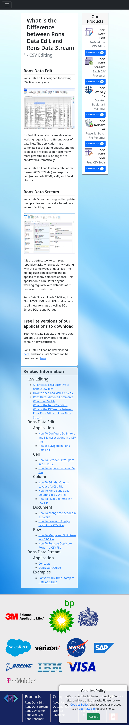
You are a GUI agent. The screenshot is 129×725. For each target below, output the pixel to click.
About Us (58, 702)
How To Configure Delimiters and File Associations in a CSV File (57, 438)
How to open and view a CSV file (53, 393)
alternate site (87, 709)
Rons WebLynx (34, 715)
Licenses (58, 711)
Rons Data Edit (34, 702)
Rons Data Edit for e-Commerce (53, 397)
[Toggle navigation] (7, 4)
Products (33, 696)
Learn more (95, 53)
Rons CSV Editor (35, 711)
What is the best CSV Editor (50, 405)
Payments (59, 715)
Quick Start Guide (50, 568)
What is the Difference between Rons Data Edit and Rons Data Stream (53, 413)
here (26, 354)
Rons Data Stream (36, 706)
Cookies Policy (79, 704)
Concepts (44, 563)
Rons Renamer (34, 719)
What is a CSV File (44, 401)
